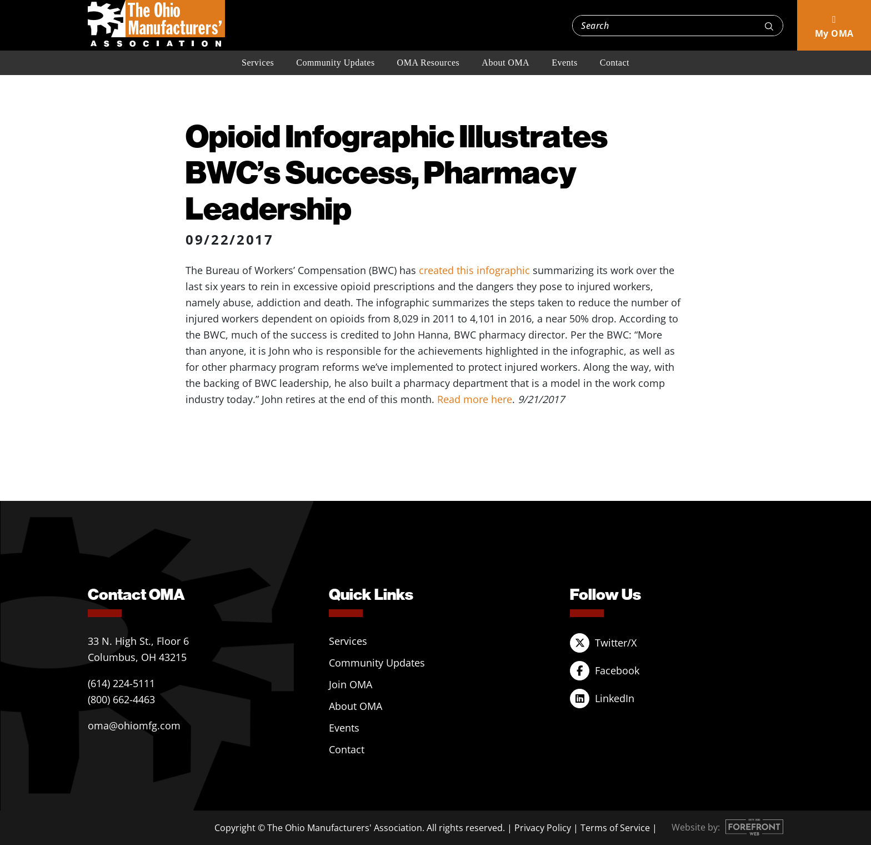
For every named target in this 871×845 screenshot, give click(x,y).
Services (258, 62)
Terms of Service (615, 828)
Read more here (474, 399)
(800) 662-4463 (121, 699)
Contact (614, 62)
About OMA (505, 62)
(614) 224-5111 (121, 683)
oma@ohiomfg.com (134, 725)
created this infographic (474, 270)
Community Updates (335, 62)
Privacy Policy (542, 828)
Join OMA (350, 684)
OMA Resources (428, 62)
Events (565, 62)
